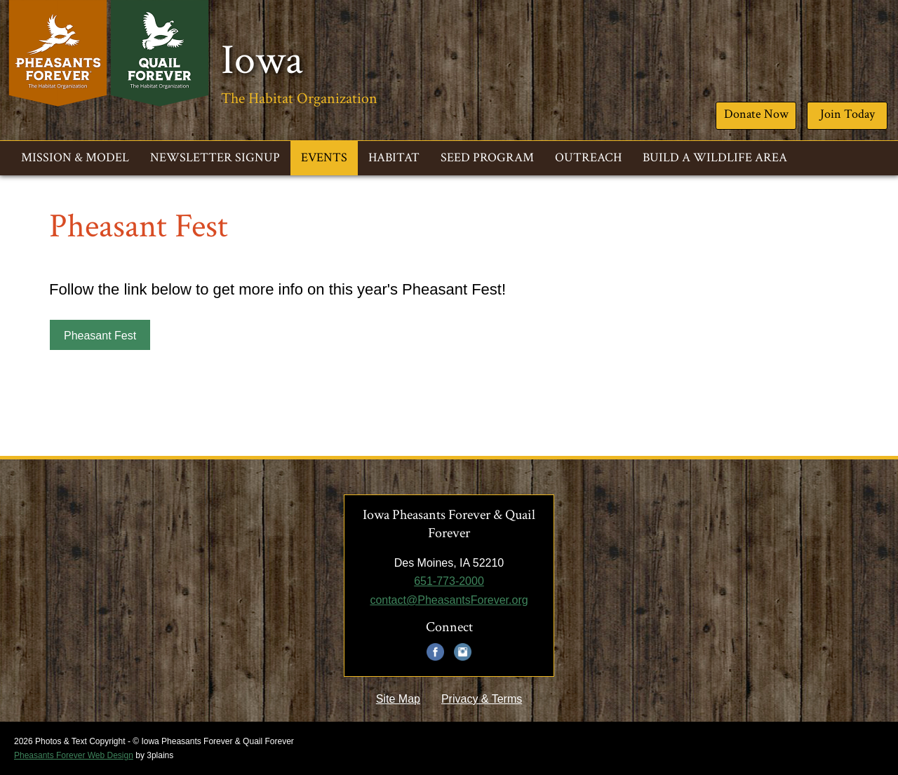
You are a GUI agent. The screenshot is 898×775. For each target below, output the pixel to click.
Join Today (847, 114)
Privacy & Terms (481, 699)
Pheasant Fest (100, 336)
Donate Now (756, 114)
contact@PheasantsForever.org (449, 600)
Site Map (398, 699)
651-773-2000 (449, 581)
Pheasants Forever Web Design (73, 755)
